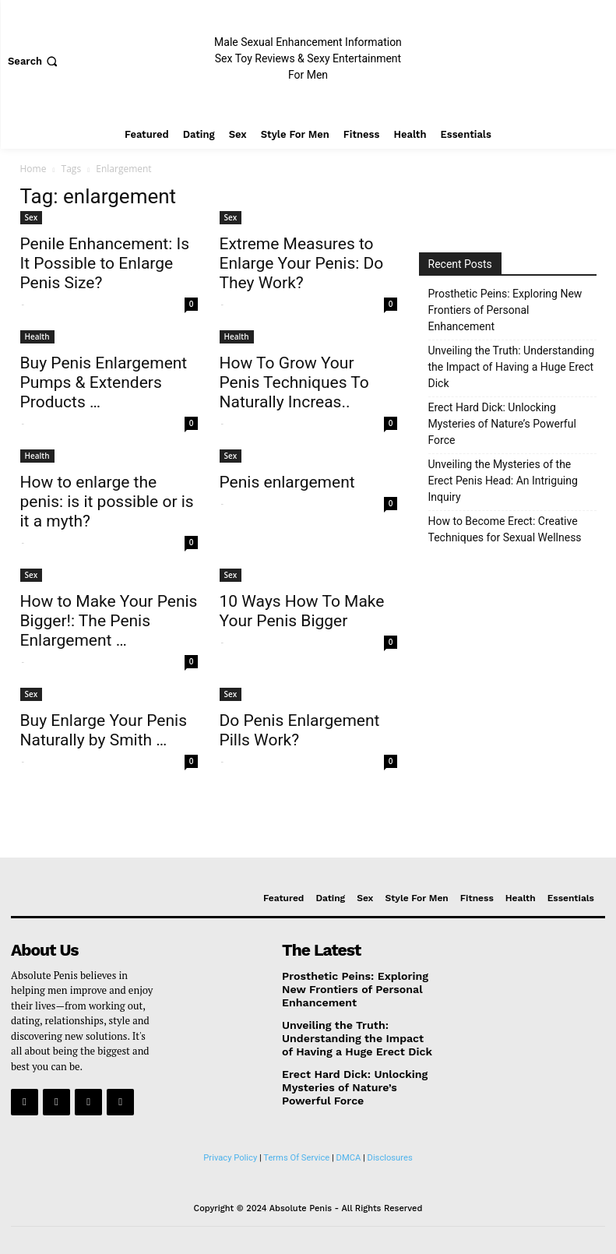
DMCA (348, 1153)
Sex (31, 217)
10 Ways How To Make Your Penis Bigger (302, 611)
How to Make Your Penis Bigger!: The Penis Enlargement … (109, 621)
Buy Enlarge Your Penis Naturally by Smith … (104, 730)
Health (37, 336)
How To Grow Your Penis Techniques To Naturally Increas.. (294, 382)
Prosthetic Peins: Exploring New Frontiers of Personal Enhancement (505, 310)
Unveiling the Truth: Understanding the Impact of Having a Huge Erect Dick (511, 366)
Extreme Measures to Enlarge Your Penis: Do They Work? (302, 263)
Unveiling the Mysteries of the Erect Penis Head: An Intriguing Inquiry (503, 480)
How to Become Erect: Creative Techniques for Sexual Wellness (505, 529)
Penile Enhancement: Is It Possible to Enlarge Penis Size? (105, 263)
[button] (34, 61)
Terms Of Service (296, 1153)
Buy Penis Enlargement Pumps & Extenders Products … (104, 382)
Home (33, 168)
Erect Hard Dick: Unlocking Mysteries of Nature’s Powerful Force (502, 423)
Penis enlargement (287, 482)
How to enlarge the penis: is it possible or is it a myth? (107, 501)
